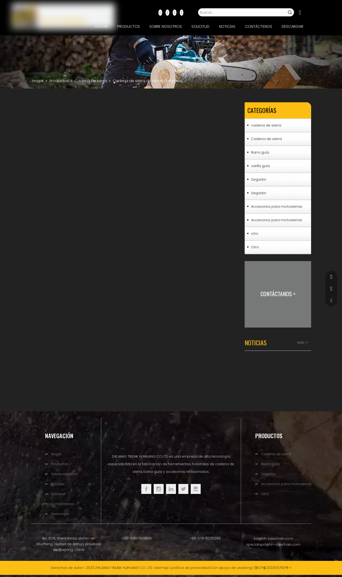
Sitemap (161, 567)
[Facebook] (160, 12)
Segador (258, 179)
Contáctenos (62, 504)
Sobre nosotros (64, 474)
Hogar (56, 454)
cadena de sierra (266, 125)
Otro (255, 246)
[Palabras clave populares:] (290, 12)
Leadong (244, 567)
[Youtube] (174, 12)
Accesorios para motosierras (276, 206)
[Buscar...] (242, 12)
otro (254, 233)
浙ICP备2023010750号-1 (272, 567)
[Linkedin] (167, 12)
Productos (60, 464)
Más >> (303, 342)
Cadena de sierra (266, 138)
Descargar (60, 513)
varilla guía (260, 165)
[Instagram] (182, 12)
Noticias (58, 484)
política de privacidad (190, 567)
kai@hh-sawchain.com (273, 538)
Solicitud (58, 494)
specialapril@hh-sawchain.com (273, 544)
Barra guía (260, 152)
